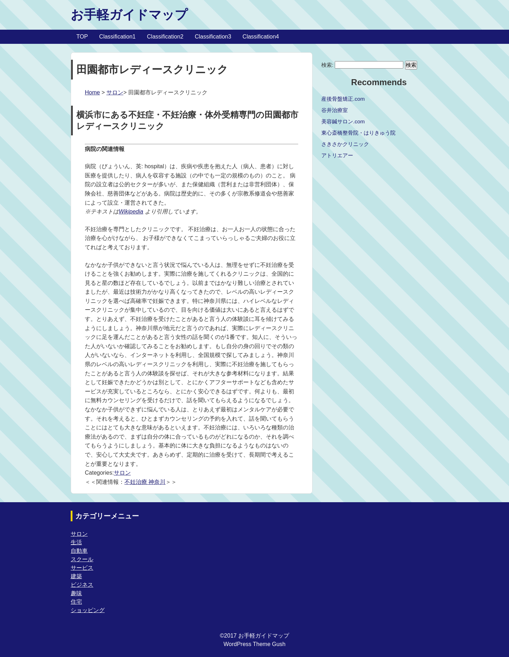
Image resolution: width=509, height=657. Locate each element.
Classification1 (117, 37)
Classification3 (213, 37)
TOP (82, 37)
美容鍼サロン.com (343, 121)
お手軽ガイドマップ (129, 14)
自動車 (79, 551)
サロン (114, 92)
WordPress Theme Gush (254, 644)
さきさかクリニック (345, 144)
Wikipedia (131, 212)
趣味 (76, 593)
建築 (76, 576)
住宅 (76, 602)
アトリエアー (337, 155)
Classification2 (165, 37)
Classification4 (260, 37)
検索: (327, 65)
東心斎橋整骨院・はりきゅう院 (358, 133)
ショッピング (88, 610)
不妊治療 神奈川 (144, 482)
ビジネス (82, 585)
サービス (82, 568)
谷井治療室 (334, 110)
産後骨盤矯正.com (343, 99)
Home (92, 92)
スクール (82, 559)
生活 (76, 542)
